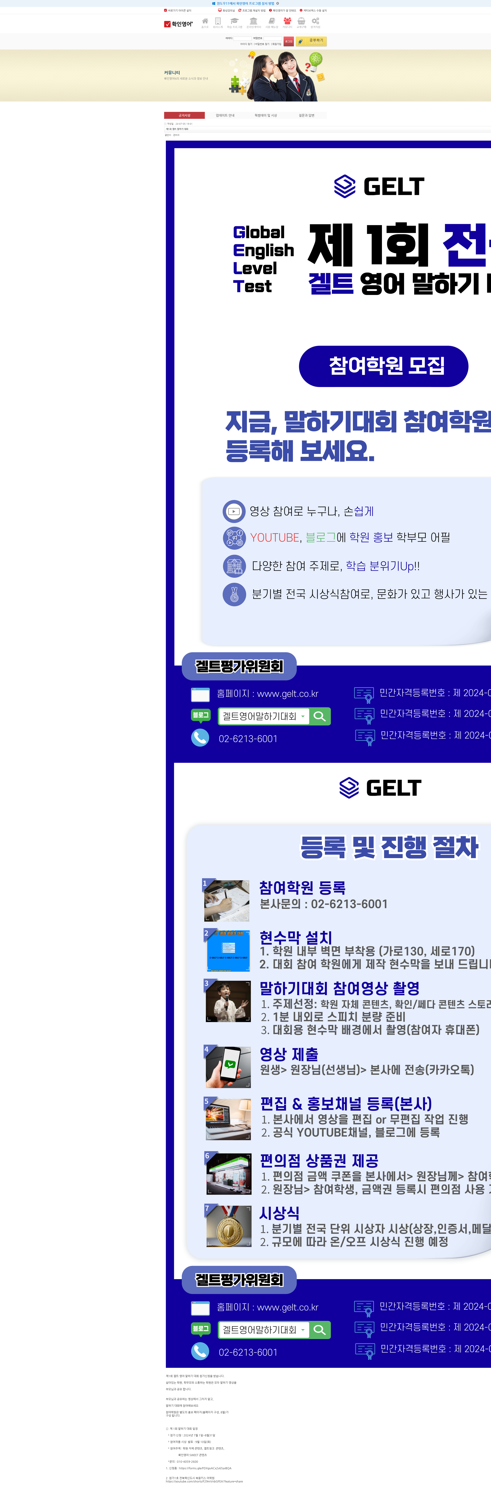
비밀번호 (257, 38)
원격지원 (315, 22)
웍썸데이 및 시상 (266, 115)
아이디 (229, 38)
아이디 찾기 (246, 44)
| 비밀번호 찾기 (261, 44)
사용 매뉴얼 (271, 22)
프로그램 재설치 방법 (252, 10)
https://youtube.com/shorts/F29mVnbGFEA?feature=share (204, 1481)
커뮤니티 (287, 22)
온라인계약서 (254, 22)
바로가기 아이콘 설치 (177, 10)
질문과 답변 (306, 115)
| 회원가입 (276, 44)
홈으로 (205, 22)
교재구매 (301, 22)
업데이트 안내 (225, 115)
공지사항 (184, 115)
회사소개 (218, 22)
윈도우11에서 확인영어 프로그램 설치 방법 (243, 3)
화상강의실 (226, 10)
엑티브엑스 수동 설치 (313, 10)
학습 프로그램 (234, 22)
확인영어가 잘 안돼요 (282, 10)
